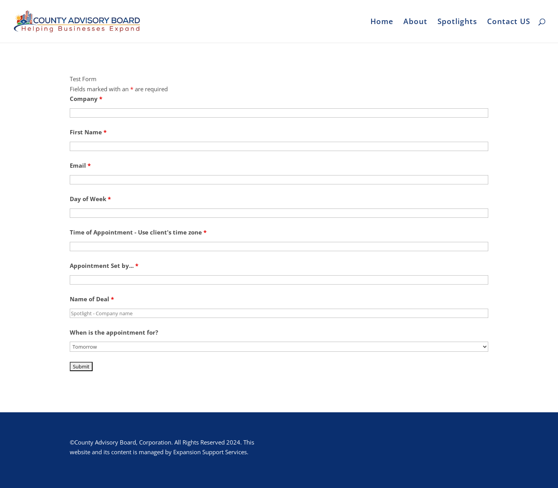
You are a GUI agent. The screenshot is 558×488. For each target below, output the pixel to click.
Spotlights (457, 22)
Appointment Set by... (104, 265)
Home (381, 22)
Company (86, 98)
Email (80, 165)
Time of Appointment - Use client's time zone (138, 232)
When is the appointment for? (114, 332)
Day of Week (90, 199)
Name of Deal (92, 299)
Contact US (508, 22)
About (415, 22)
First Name (88, 132)
